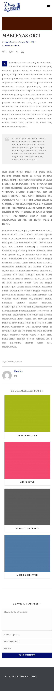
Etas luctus (27, 482)
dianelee (9, 42)
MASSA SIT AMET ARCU (27, 528)
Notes (7, 45)
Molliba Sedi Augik (27, 575)
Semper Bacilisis (27, 435)
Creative (10, 362)
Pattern (18, 362)
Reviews (15, 45)
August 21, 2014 (27, 42)
